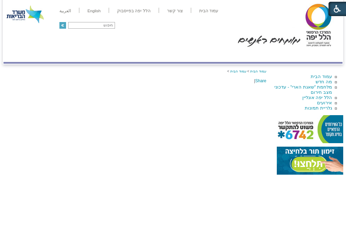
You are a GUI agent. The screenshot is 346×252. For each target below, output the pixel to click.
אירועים (324, 102)
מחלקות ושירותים (280, 54)
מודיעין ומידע (322, 54)
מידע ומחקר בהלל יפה (149, 54)
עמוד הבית (321, 76)
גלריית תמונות (318, 108)
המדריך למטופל (196, 54)
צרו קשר (15, 54)
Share (260, 80)
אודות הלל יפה (237, 54)
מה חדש (324, 81)
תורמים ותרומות (49, 54)
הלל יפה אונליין (317, 97)
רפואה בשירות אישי (97, 54)
